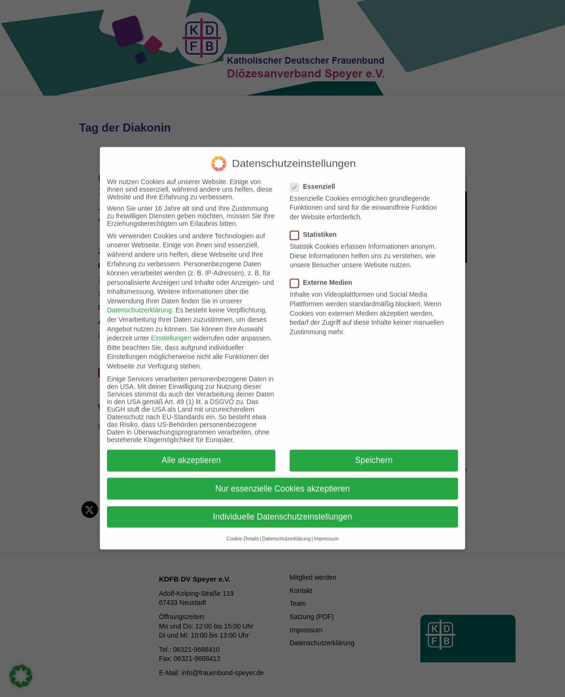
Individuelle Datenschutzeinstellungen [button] (282, 505)
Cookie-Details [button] (242, 527)
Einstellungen (171, 327)
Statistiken (316, 223)
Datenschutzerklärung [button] (286, 527)
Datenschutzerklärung (139, 299)
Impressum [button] (326, 527)
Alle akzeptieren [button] (191, 449)
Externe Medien (324, 271)
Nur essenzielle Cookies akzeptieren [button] (282, 477)
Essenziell (315, 175)
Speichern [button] (374, 449)
